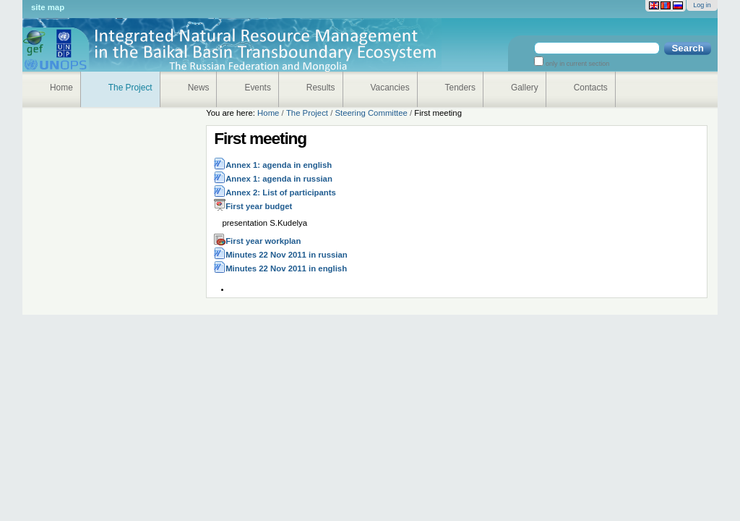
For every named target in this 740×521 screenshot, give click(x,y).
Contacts (591, 87)
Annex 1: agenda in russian (278, 178)
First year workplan (263, 241)
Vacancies (390, 87)
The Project (130, 87)
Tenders (460, 87)
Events (257, 87)
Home (61, 87)
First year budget (258, 206)
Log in (702, 5)
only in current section (576, 63)
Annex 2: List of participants (280, 192)
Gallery (524, 87)
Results (320, 87)
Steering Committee (371, 113)
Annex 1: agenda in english (278, 165)
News (199, 87)
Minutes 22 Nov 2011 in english (286, 268)
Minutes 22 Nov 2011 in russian (286, 254)
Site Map (47, 7)
